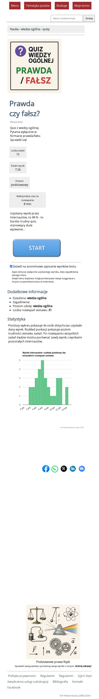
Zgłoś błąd (85, 676)
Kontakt (77, 682)
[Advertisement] (53, 549)
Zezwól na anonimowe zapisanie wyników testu (43, 266)
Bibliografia (60, 682)
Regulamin (47, 676)
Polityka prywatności (22, 676)
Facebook (13, 687)
